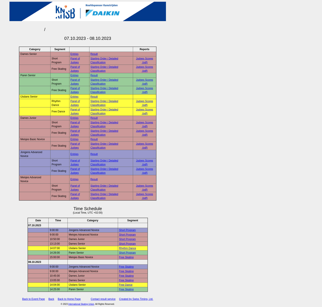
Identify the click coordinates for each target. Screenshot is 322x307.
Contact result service (103, 299)
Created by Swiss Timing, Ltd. (136, 299)
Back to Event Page (33, 299)
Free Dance (126, 284)
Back (51, 299)
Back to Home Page (69, 299)
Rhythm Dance (127, 248)
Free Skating (126, 257)
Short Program (127, 230)
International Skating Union (81, 304)
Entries (74, 54)
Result (94, 54)
